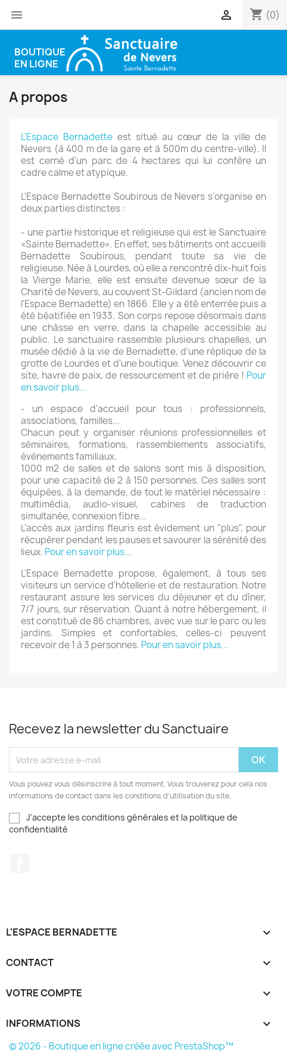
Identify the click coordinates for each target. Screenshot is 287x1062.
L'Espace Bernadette (67, 137)
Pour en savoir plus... (88, 552)
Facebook (19, 863)
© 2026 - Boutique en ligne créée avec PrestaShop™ (121, 1046)
